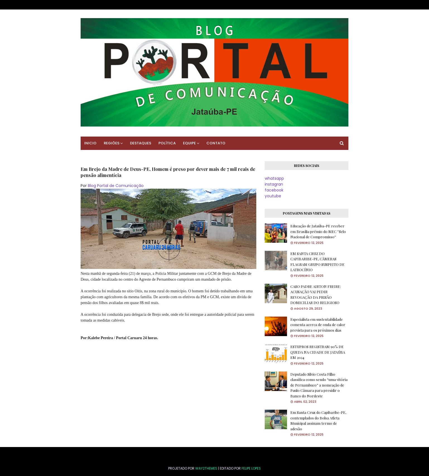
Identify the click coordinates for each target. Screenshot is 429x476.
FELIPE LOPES (251, 468)
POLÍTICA (167, 143)
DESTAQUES (140, 143)
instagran (274, 184)
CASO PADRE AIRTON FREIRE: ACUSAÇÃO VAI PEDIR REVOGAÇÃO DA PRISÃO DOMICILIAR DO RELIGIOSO (315, 294)
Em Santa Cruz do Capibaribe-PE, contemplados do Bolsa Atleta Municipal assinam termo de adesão (318, 420)
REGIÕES (111, 143)
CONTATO (215, 143)
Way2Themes (206, 468)
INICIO (90, 143)
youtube (273, 196)
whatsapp (274, 178)
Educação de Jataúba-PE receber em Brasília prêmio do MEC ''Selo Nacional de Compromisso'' (318, 231)
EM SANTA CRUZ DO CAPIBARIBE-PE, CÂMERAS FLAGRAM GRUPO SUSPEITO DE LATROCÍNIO (317, 261)
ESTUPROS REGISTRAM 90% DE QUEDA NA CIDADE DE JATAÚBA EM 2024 (317, 352)
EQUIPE (189, 143)
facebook (274, 190)
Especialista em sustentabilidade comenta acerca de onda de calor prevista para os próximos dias (317, 324)
